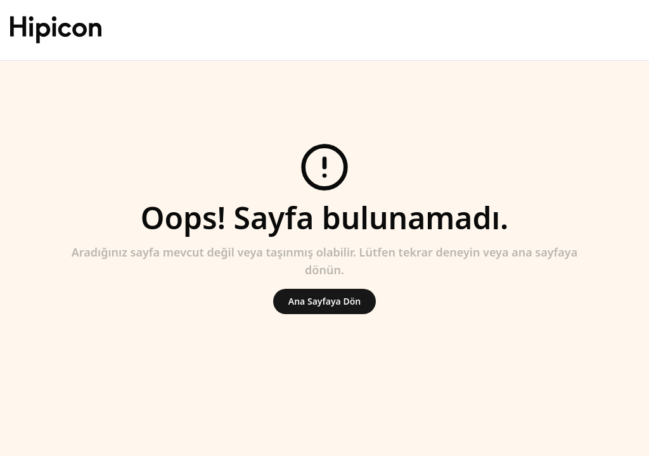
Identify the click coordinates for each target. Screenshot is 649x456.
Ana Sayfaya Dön (324, 301)
